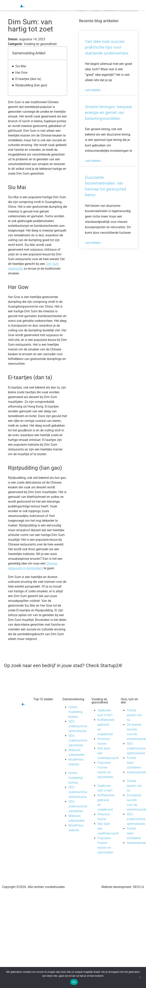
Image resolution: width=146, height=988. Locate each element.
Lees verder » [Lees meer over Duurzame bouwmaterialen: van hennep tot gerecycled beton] (93, 248)
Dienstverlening (73, 704)
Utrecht (42, 726)
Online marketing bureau (75, 717)
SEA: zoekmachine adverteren (77, 745)
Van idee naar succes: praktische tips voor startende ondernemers (106, 52)
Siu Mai (20, 71)
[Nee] (140, 977)
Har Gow (21, 78)
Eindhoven (44, 750)
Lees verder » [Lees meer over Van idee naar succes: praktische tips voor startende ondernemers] (93, 95)
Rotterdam (44, 717)
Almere (42, 736)
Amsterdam (45, 712)
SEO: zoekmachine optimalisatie (77, 731)
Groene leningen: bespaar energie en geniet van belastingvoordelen (108, 118)
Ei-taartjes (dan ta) (28, 84)
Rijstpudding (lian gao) (31, 90)
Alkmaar (43, 731)
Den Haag (44, 722)
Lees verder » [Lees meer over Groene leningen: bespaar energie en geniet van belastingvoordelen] (93, 166)
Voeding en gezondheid (99, 705)
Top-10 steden (43, 704)
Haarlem (43, 745)
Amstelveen (45, 741)
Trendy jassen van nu (134, 720)
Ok (74, 982)
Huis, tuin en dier (129, 705)
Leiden (42, 755)
